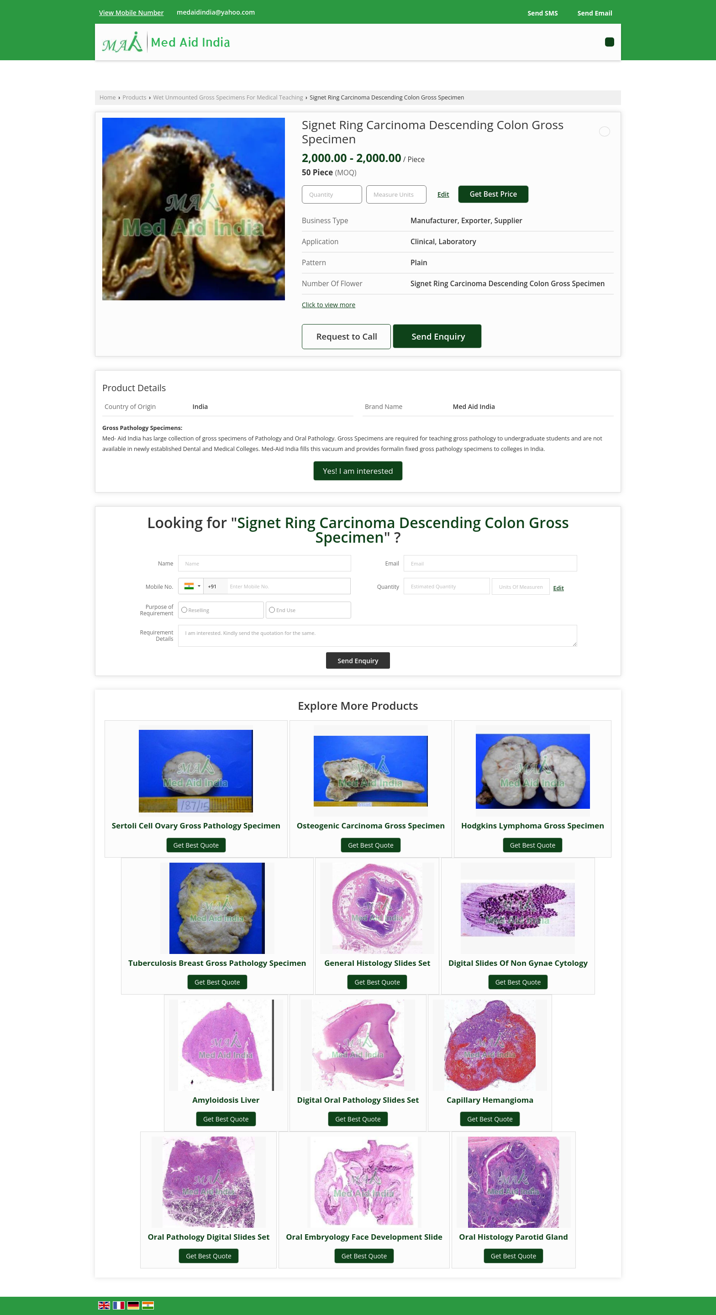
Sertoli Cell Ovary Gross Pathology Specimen (196, 825)
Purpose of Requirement (156, 610)
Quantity (388, 587)
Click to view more (328, 304)
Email (392, 563)
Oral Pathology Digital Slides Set (208, 1236)
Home (108, 97)
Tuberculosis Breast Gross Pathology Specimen (217, 963)
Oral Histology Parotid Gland (513, 1236)
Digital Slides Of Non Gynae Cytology (518, 963)
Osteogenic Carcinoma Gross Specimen (371, 825)
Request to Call (347, 336)
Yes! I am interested (358, 471)
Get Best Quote (196, 845)
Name (166, 563)
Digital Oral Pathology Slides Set (358, 1100)
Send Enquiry (438, 336)
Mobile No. (160, 587)
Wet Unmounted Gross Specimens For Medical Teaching (228, 97)
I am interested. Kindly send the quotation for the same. (377, 636)
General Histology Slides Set (377, 963)
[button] (131, 12)
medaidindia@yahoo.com (216, 12)
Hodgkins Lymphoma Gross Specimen (532, 825)
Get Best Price (493, 194)
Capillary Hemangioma (490, 1100)
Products (134, 97)
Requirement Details (156, 635)
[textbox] (396, 194)
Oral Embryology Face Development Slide (364, 1236)
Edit (443, 194)
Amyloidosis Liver (225, 1100)
